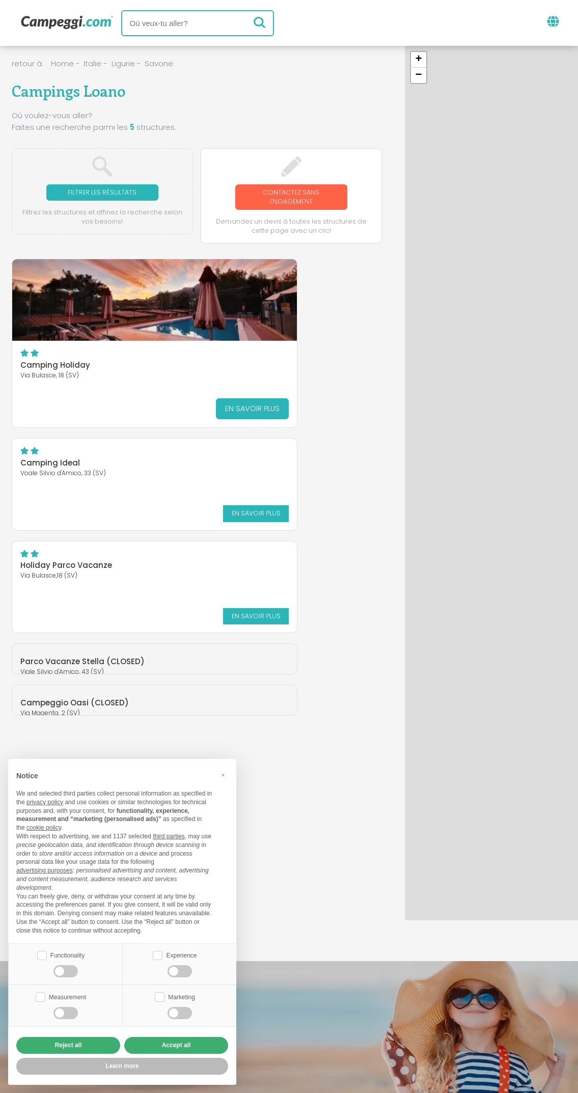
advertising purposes (44, 869)
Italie (92, 63)
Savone (159, 63)
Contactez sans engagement (291, 198)
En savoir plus (145, 410)
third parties (169, 835)
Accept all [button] (176, 1045)
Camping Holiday (55, 367)
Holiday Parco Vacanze (66, 465)
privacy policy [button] (44, 801)
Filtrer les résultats (102, 193)
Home (62, 63)
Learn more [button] (122, 1066)
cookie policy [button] (43, 826)
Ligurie (123, 63)
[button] (418, 60)
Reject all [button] (68, 1045)
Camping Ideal (240, 286)
